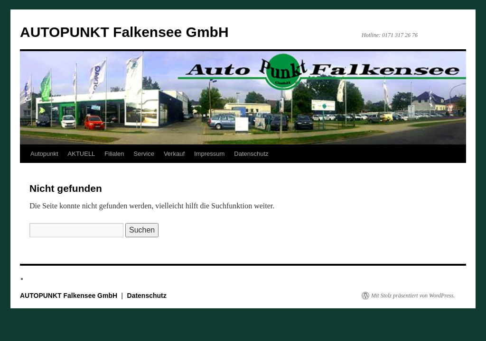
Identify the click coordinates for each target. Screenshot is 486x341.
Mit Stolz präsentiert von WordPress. (413, 295)
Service (144, 153)
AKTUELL (81, 153)
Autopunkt (44, 153)
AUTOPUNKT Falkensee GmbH (124, 32)
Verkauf (174, 153)
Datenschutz (251, 153)
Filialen (114, 153)
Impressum (209, 153)
